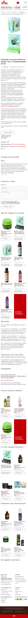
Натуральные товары (11, 11)
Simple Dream (22, 611)
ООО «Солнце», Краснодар (18, 144)
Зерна (4, 2)
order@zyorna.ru (9, 380)
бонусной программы (14, 203)
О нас (16, 583)
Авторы (16, 589)
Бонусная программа (5, 594)
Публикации (18, 594)
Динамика (10, 611)
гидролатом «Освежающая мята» (10, 106)
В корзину (5, 416)
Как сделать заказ (19, 576)
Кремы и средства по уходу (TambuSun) (15, 146)
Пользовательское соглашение (14, 609)
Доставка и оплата (19, 578)
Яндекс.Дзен (4, 598)
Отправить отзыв (7, 206)
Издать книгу (4, 589)
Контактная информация (20, 579)
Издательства (18, 591)
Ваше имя (3, 184)
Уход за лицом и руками (13, 12)
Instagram (3, 600)
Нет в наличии (5, 291)
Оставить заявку (7, 132)
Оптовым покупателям (20, 581)
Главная (3, 11)
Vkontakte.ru (3, 602)
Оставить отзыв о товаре (6, 591)
